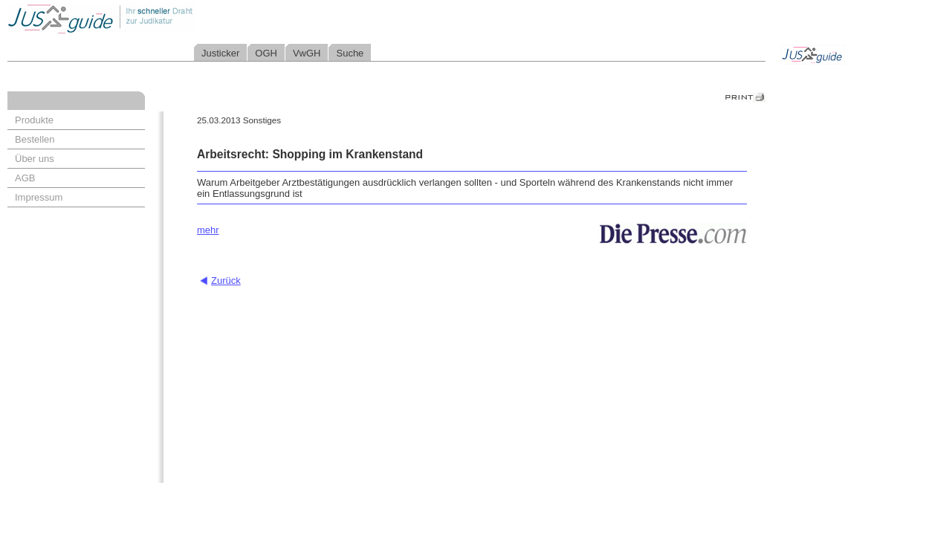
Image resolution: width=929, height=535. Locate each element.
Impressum (38, 197)
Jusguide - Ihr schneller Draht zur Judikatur (149, 18)
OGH (266, 53)
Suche (349, 53)
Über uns (34, 158)
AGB (25, 178)
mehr (208, 230)
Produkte (34, 120)
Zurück (226, 280)
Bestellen (34, 139)
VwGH (307, 53)
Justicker (220, 53)
